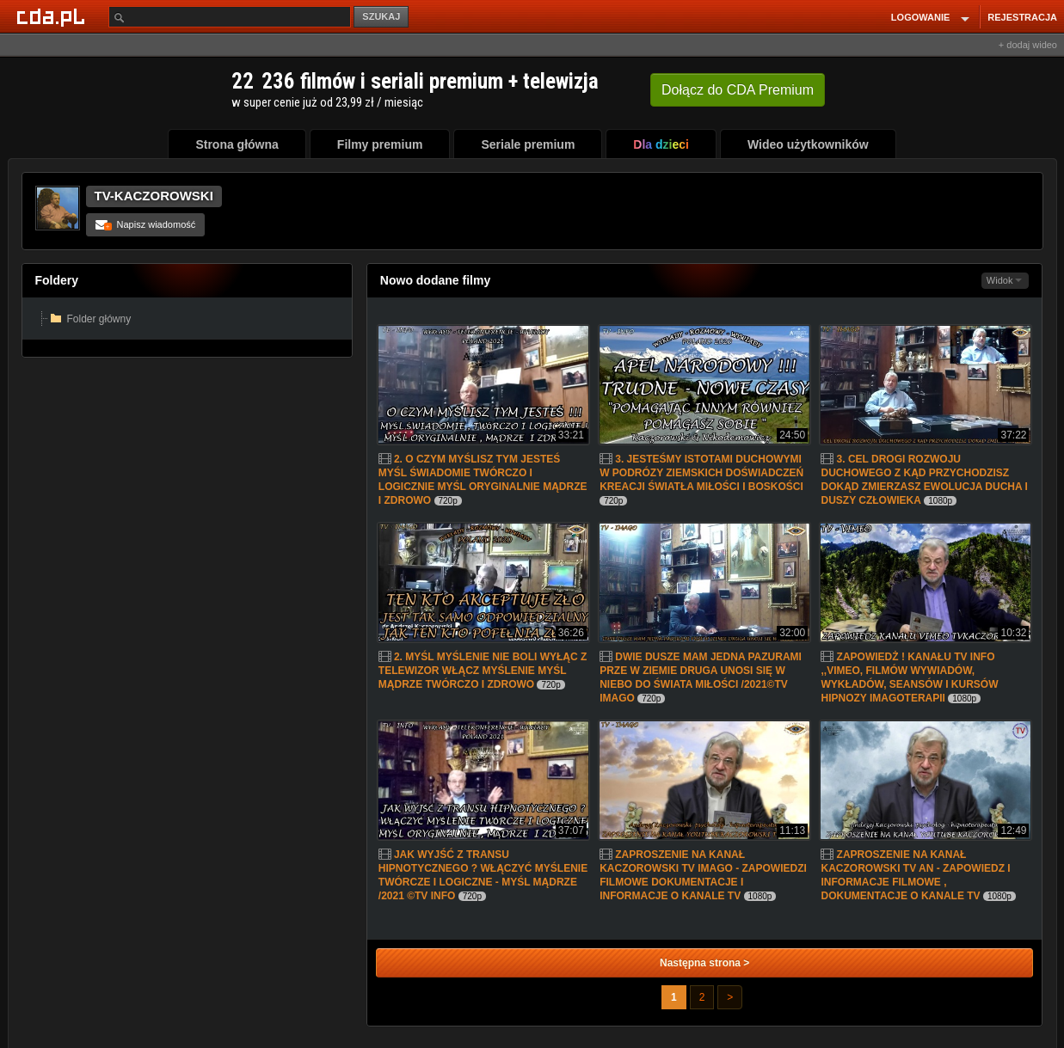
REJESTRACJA (1022, 17)
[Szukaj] (229, 17)
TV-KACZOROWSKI (154, 195)
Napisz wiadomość (145, 224)
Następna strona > (704, 963)
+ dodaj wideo (1028, 45)
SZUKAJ (381, 16)
